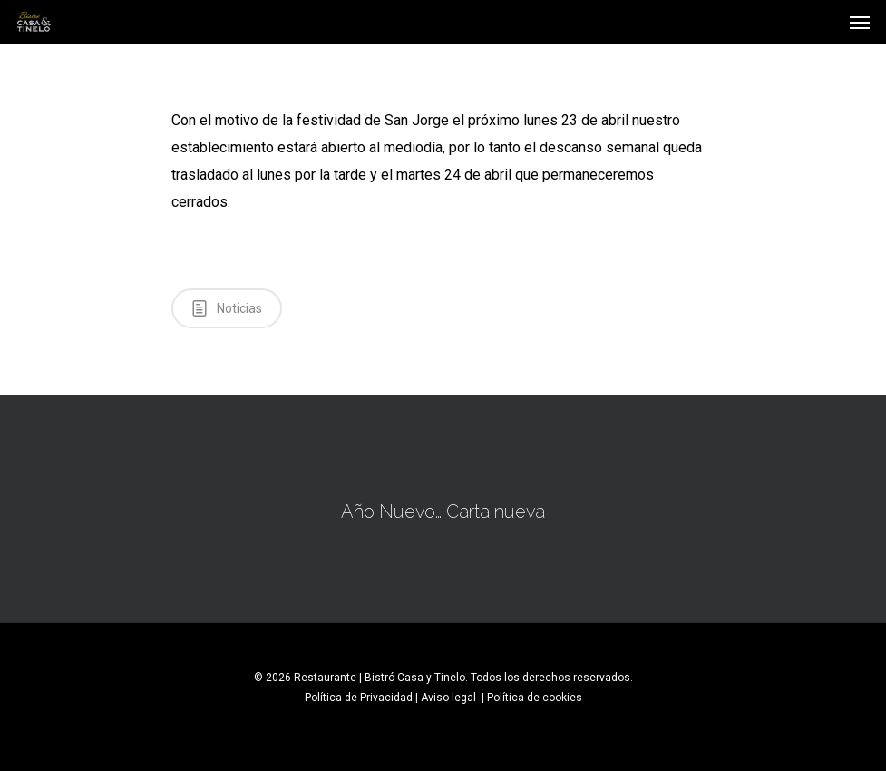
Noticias (226, 307)
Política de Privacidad (359, 697)
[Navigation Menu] (860, 22)
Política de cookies (534, 697)
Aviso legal (450, 697)
